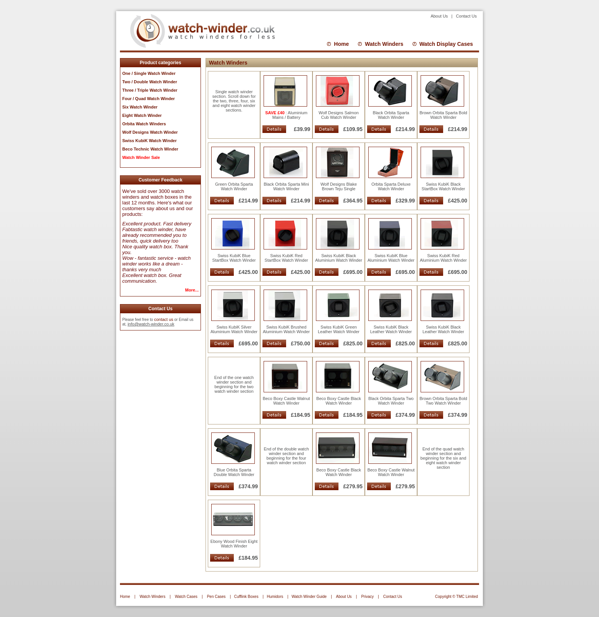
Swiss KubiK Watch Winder (149, 140)
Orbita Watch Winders (144, 123)
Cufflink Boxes (246, 596)
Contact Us (466, 16)
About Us (440, 16)
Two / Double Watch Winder (149, 81)
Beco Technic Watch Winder (150, 149)
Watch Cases (186, 596)
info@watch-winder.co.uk (151, 324)
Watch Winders (384, 44)
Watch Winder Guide (309, 596)
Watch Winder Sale (141, 157)
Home (341, 44)
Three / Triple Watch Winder (149, 90)
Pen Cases (216, 596)
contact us (163, 319)
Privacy (367, 596)
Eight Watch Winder (142, 115)
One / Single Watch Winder (148, 73)
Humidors (275, 596)
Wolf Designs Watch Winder (150, 132)
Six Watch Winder (139, 107)
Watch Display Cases (446, 44)
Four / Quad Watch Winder (148, 98)
